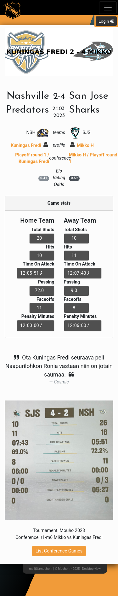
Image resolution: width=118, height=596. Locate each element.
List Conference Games (59, 551)
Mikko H (82, 145)
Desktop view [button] (91, 568)
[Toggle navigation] (108, 7)
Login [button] (106, 21)
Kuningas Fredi (29, 145)
